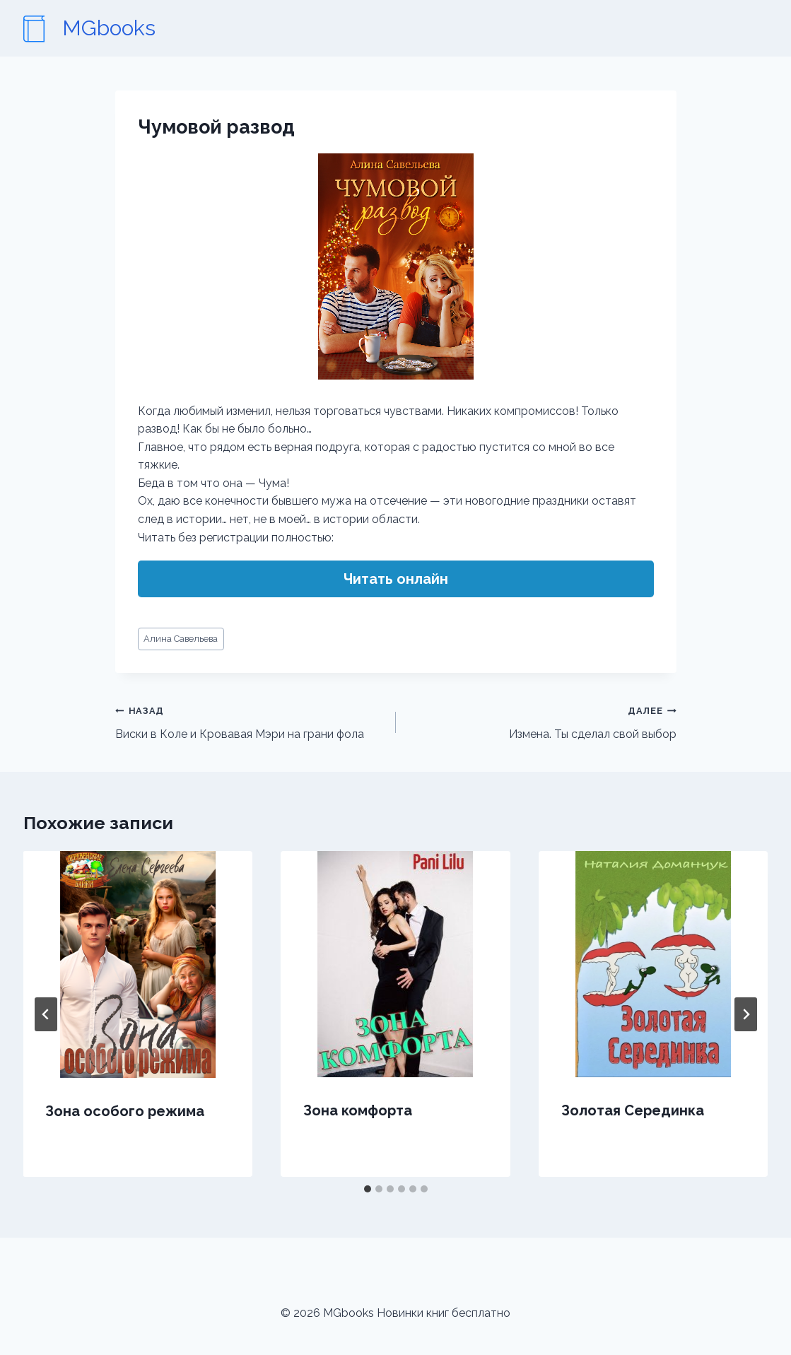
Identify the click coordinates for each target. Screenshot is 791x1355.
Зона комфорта (357, 1110)
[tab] (367, 1188)
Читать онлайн (396, 578)
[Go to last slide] (46, 1014)
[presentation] (138, 964)
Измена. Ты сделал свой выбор (541, 721)
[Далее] (745, 1014)
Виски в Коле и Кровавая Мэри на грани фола (250, 721)
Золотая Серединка (632, 1110)
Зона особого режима (125, 1111)
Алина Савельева (180, 638)
